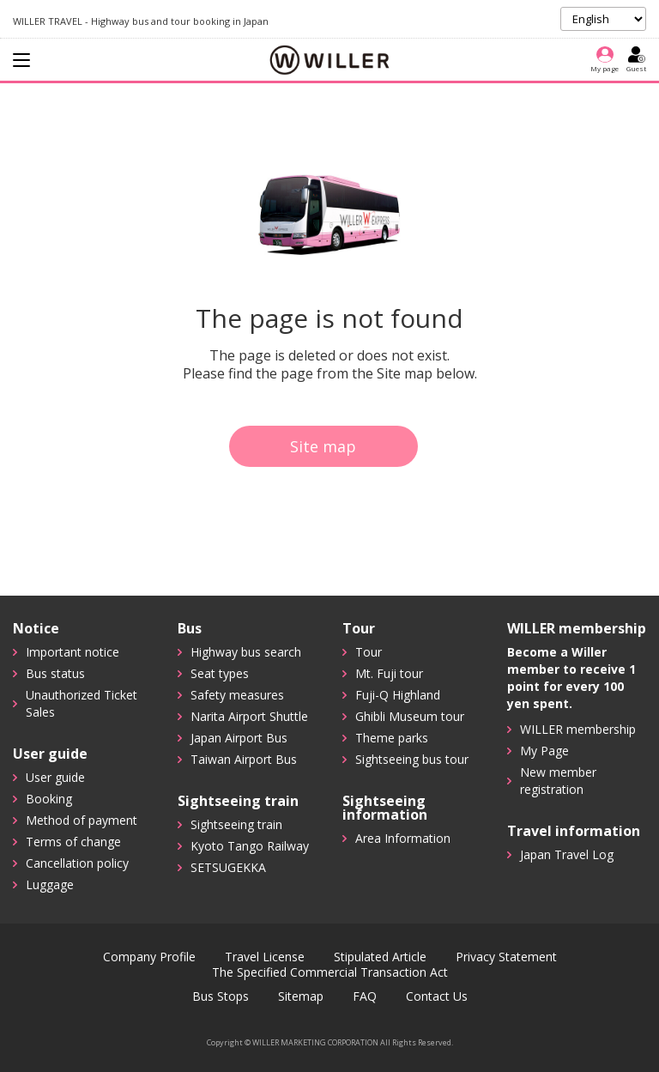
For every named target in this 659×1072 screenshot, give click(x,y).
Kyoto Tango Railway (249, 846)
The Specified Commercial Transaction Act (330, 972)
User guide (55, 777)
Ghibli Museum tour (409, 716)
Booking (49, 798)
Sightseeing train (236, 824)
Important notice (72, 652)
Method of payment (81, 820)
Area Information (402, 838)
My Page (544, 750)
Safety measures (237, 695)
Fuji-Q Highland (397, 695)
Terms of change (73, 841)
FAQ (365, 996)
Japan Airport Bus (238, 738)
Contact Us (437, 996)
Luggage (50, 884)
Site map (323, 446)
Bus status (55, 673)
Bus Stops (220, 996)
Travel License (265, 957)
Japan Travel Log (567, 854)
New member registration (558, 780)
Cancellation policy (77, 863)
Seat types (219, 673)
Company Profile (149, 957)
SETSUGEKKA (228, 867)
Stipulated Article (380, 957)
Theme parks (391, 738)
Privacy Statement (506, 957)
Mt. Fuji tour (389, 673)
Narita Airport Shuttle (249, 716)
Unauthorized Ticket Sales (81, 703)
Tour (368, 652)
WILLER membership (578, 729)
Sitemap (300, 996)
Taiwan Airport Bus (243, 759)
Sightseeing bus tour (412, 759)
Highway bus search (245, 652)
